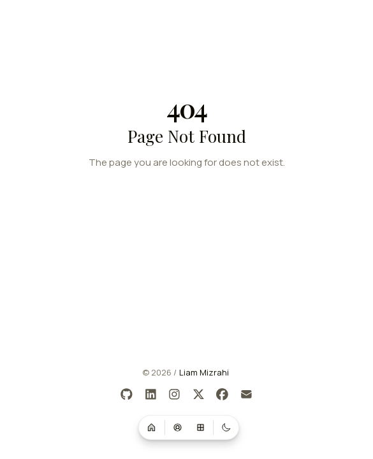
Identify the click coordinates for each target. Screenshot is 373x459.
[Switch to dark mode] (226, 427)
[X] (198, 395)
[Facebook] (223, 395)
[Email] (246, 395)
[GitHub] (127, 395)
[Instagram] (175, 395)
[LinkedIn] (150, 395)
